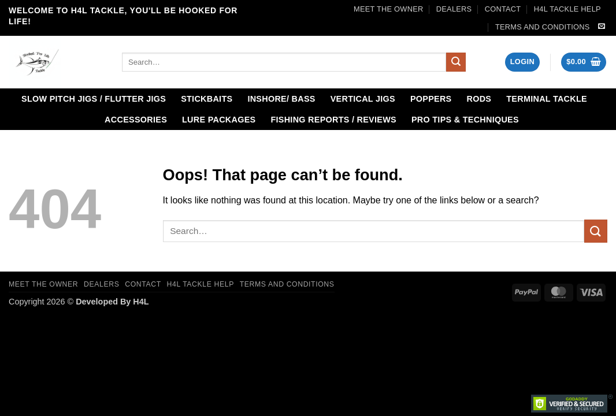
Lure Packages (218, 119)
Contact (503, 9)
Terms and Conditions (542, 27)
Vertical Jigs (363, 98)
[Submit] (456, 62)
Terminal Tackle (546, 98)
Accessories (136, 119)
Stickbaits (206, 98)
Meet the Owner (388, 9)
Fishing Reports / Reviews (333, 119)
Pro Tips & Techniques (465, 119)
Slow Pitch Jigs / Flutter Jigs (93, 98)
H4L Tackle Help (567, 9)
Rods (479, 98)
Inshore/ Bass (281, 98)
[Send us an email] (601, 27)
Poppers (431, 98)
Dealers (454, 9)
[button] (522, 62)
